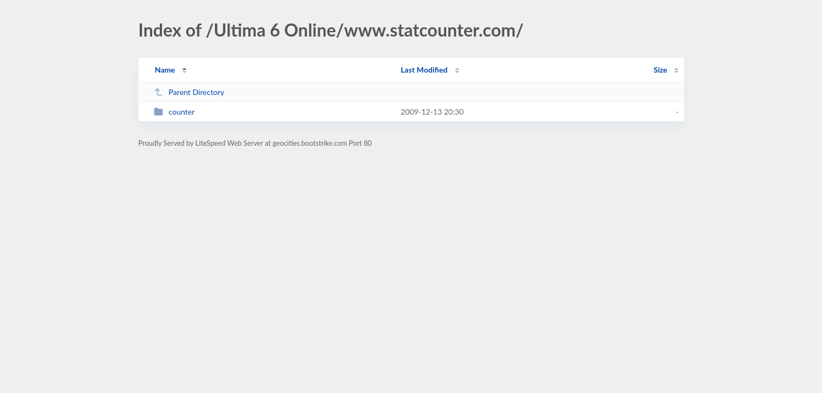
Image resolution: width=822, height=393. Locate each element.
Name (165, 69)
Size (660, 69)
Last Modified (424, 69)
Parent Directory (189, 92)
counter (174, 111)
